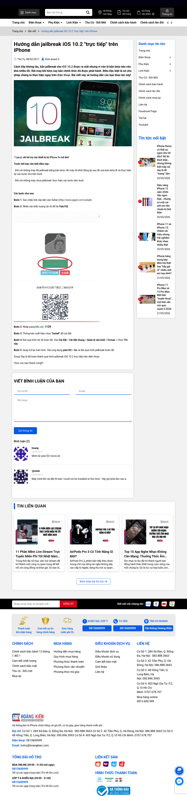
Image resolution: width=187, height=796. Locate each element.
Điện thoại (35, 22)
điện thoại (63, 75)
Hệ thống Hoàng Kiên (158, 628)
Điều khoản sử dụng (107, 656)
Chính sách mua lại (150, 97)
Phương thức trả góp (66, 672)
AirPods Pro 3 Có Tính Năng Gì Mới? (91, 554)
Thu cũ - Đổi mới (22, 671)
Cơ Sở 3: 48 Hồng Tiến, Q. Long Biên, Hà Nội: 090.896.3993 (152, 674)
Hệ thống (118, 13)
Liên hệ (143, 104)
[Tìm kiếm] (102, 12)
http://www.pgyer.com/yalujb (75, 200)
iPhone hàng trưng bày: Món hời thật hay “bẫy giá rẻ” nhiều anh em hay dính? (164, 265)
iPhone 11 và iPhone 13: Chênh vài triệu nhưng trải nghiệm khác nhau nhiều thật (164, 234)
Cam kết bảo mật (106, 661)
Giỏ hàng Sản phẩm (151, 13)
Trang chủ (18, 22)
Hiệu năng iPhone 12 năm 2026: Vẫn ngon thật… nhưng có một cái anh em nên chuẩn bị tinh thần (164, 199)
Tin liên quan (31, 506)
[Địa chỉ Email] (44, 603)
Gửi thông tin (25, 430)
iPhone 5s (55, 157)
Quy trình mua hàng (66, 656)
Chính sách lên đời (152, 22)
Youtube (143, 124)
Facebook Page (148, 111)
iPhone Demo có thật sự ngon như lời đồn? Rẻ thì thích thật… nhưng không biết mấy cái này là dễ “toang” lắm (164, 160)
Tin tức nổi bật (152, 138)
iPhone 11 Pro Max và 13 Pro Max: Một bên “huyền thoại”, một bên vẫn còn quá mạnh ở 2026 (164, 296)
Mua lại (16, 676)
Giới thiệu (101, 666)
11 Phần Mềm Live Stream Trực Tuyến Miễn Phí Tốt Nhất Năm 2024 (38, 554)
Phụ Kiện (54, 22)
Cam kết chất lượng (24, 660)
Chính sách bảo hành (123, 22)
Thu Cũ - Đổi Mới (95, 22)
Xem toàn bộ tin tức (93, 581)
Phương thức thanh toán (69, 661)
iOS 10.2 (67, 66)
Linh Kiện (72, 22)
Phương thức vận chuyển (69, 666)
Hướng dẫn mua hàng (67, 651)
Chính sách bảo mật (24, 666)
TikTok (143, 118)
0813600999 (97, 628)
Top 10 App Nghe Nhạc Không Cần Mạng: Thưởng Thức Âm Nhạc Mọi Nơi (145, 554)
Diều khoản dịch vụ (107, 651)
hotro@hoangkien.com (34, 745)
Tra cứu (133, 13)
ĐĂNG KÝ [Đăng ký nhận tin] (68, 603)
